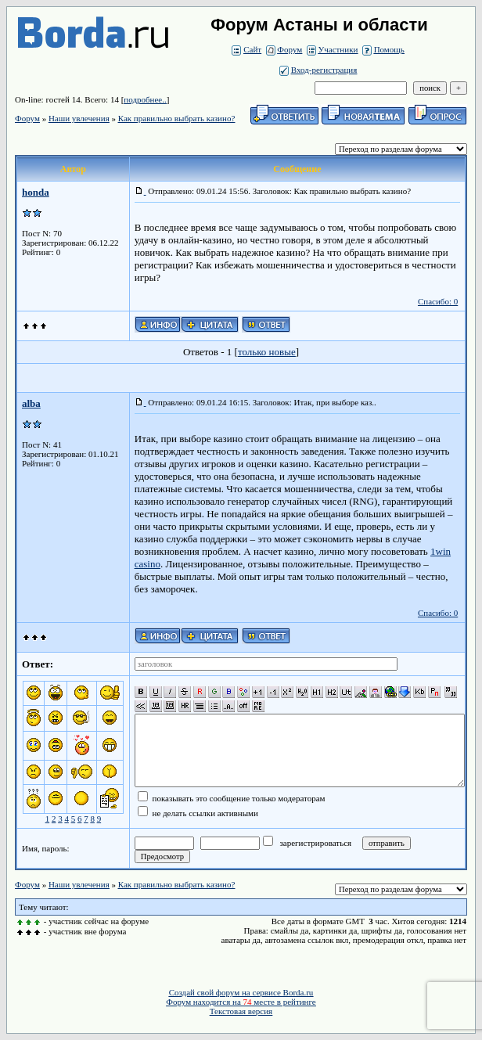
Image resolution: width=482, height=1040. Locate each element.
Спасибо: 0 (438, 301)
